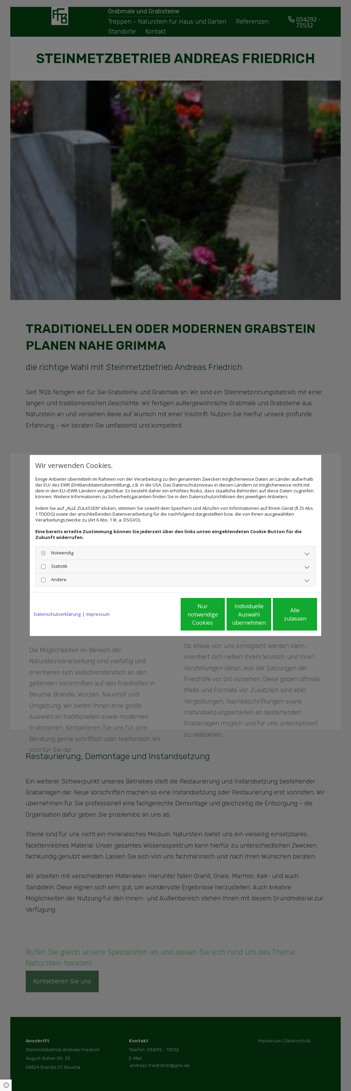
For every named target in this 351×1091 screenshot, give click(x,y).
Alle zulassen (285, 614)
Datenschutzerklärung (57, 614)
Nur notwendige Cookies (155, 614)
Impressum (98, 614)
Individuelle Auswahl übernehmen (220, 614)
